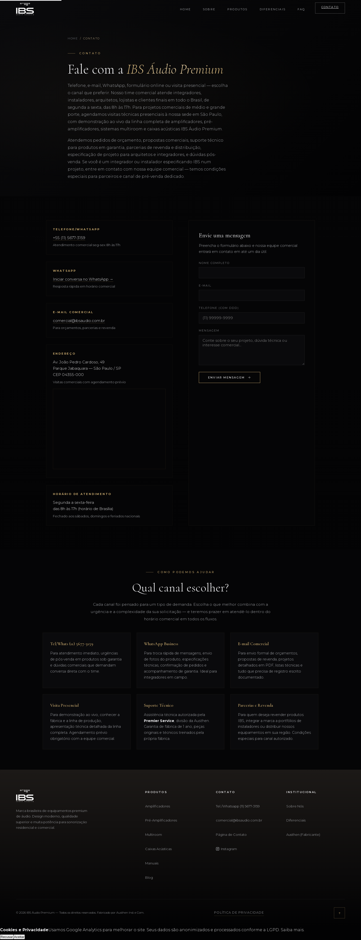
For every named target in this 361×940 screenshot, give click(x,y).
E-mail (205, 285)
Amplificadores (157, 806)
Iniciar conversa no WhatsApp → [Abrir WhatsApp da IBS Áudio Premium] (83, 279)
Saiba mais (292, 929)
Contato (330, 7)
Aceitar (19, 937)
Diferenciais (273, 9)
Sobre (209, 9)
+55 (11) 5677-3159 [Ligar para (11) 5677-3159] (69, 237)
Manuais (151, 863)
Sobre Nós (295, 806)
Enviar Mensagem (229, 377)
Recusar (7, 937)
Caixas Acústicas (158, 849)
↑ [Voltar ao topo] (339, 912)
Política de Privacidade (239, 912)
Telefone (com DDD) (219, 308)
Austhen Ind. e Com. (130, 912)
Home (185, 9)
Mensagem (209, 331)
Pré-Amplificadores (161, 820)
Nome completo (214, 263)
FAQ (301, 9)
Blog (149, 877)
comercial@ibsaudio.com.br (79, 320)
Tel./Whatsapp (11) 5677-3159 (238, 806)
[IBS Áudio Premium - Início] (25, 9)
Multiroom (153, 835)
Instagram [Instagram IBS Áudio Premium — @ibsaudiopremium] (226, 849)
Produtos (237, 9)
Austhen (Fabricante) (303, 835)
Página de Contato (231, 835)
